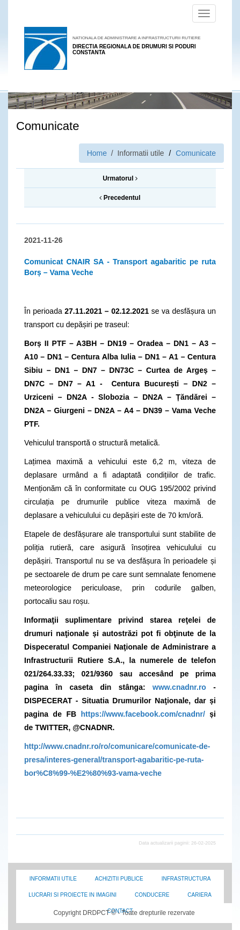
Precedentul (119, 197)
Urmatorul (120, 178)
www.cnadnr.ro (179, 687)
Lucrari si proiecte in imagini (72, 895)
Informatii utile (53, 879)
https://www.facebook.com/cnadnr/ (143, 714)
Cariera (199, 895)
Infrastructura (186, 879)
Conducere (152, 895)
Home (97, 153)
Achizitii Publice (119, 879)
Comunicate (196, 153)
